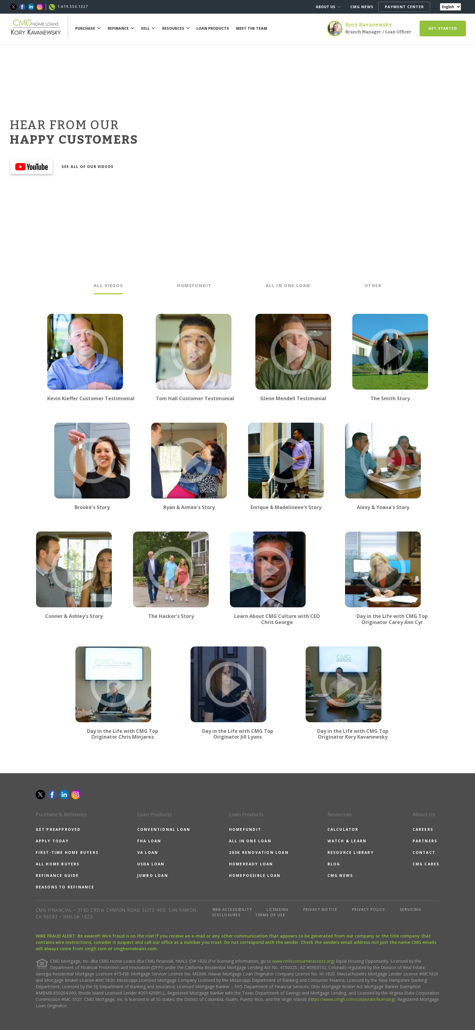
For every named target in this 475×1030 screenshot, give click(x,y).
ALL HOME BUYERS (58, 864)
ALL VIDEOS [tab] (108, 285)
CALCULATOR (343, 829)
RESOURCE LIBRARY (350, 852)
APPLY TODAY (52, 841)
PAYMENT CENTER (404, 6)
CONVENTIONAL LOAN (163, 829)
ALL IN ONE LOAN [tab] (288, 285)
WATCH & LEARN (347, 841)
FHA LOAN (149, 841)
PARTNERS (425, 841)
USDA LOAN (151, 864)
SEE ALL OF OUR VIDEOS (87, 166)
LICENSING (278, 909)
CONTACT (424, 852)
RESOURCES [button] (176, 28)
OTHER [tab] (372, 285)
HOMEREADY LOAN (251, 864)
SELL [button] (148, 28)
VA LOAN (147, 852)
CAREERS (423, 829)
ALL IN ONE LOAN (250, 841)
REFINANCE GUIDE (57, 875)
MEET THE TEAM (251, 28)
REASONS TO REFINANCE (65, 887)
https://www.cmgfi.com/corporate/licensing (351, 999)
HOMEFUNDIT (245, 829)
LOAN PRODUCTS (212, 28)
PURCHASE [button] (88, 28)
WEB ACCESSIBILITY (232, 909)
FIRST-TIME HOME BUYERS (67, 852)
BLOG (333, 864)
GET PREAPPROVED (58, 829)
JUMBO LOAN (152, 875)
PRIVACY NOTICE (320, 909)
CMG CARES (426, 864)
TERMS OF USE (270, 915)
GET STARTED (442, 28)
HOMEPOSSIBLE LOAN (255, 875)
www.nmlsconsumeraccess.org (302, 961)
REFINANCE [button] (121, 28)
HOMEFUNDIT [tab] (194, 285)
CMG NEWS (362, 6)
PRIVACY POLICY (368, 909)
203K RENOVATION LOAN (259, 852)
